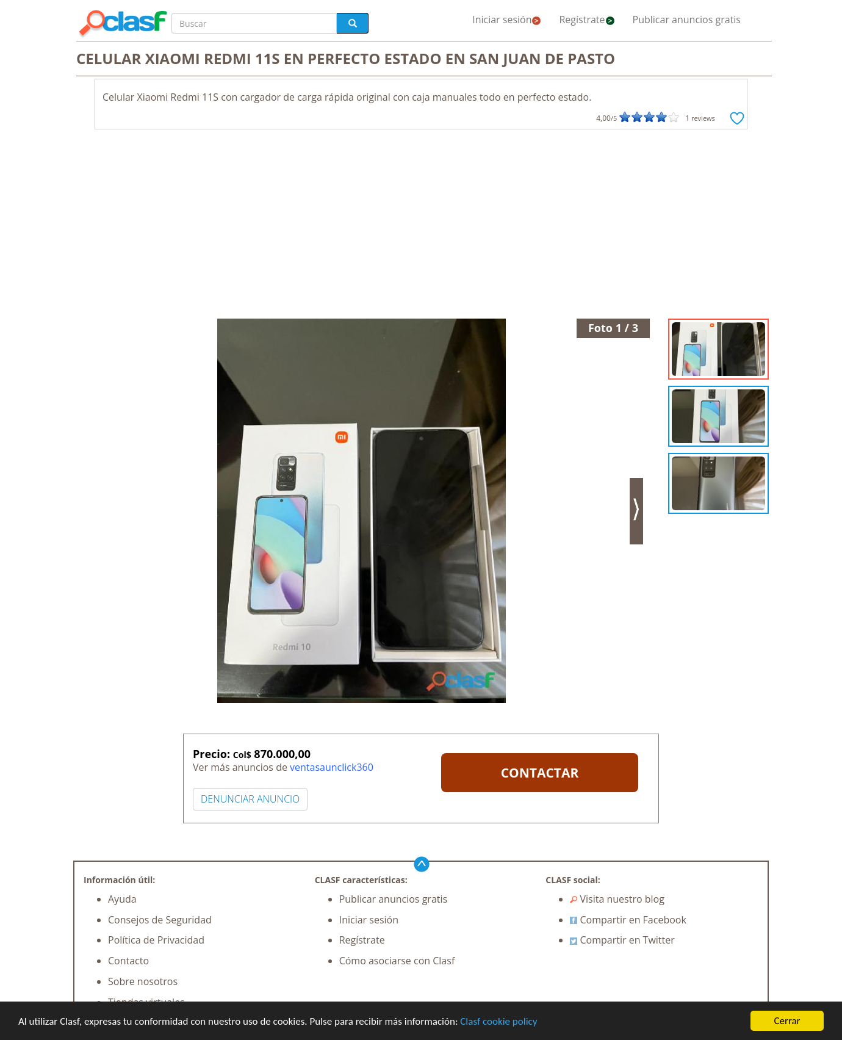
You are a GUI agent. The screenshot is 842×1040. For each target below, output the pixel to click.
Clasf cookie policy (498, 1022)
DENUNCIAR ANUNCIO (250, 799)
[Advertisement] (421, 227)
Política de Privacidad (156, 940)
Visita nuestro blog (617, 899)
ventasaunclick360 (331, 767)
